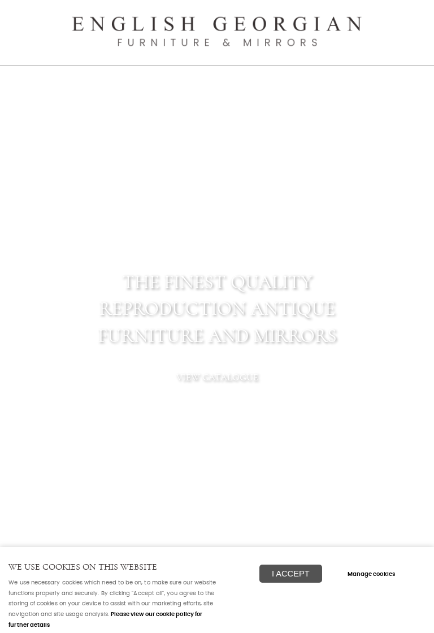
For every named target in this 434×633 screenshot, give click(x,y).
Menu (411, 14)
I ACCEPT (291, 573)
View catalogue (217, 377)
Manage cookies (371, 574)
